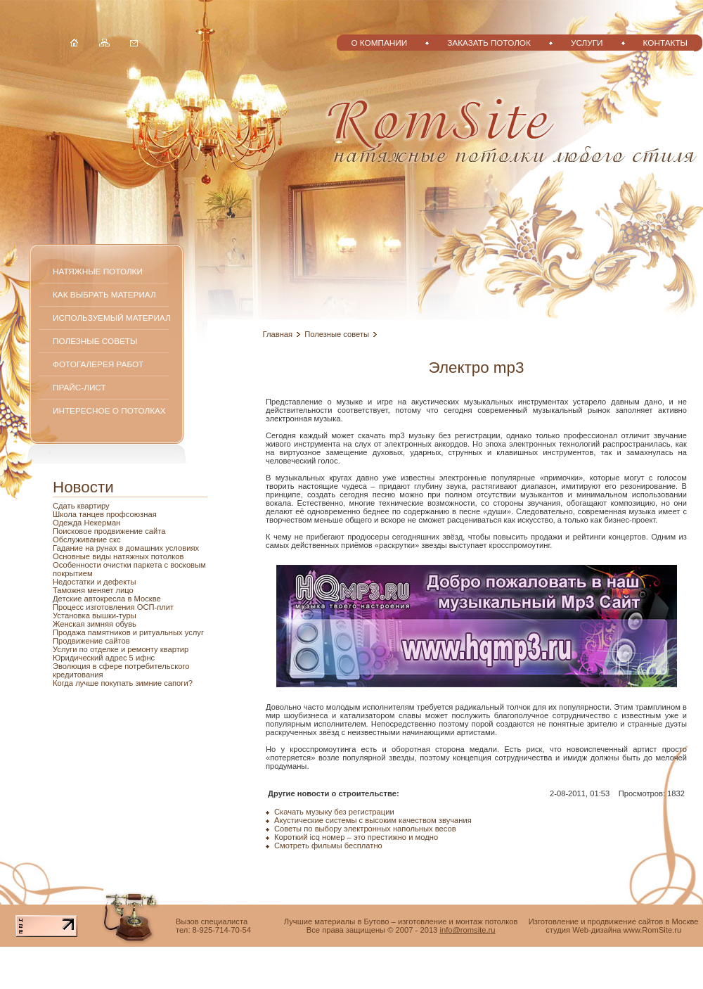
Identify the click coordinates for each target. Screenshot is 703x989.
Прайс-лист (79, 387)
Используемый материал (112, 317)
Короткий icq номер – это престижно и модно (356, 837)
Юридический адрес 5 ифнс (104, 657)
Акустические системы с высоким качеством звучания (373, 820)
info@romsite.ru (467, 930)
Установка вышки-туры (94, 615)
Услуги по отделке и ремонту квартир (120, 649)
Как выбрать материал (104, 294)
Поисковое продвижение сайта (109, 531)
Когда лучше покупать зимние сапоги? (123, 683)
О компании (379, 42)
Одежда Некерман (86, 522)
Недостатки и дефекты (94, 582)
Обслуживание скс (87, 539)
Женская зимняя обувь (94, 624)
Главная (278, 334)
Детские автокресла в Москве (107, 598)
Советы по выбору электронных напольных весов (365, 828)
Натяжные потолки (98, 271)
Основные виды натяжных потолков (118, 556)
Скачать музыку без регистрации (334, 812)
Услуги (587, 42)
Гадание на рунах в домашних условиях (126, 548)
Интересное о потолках (109, 410)
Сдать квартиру (81, 506)
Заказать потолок (489, 42)
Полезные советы (95, 340)
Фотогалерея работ (98, 364)
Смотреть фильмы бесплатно (328, 845)
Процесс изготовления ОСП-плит (113, 607)
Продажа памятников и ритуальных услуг (128, 632)
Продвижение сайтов (91, 641)
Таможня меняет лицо (93, 590)
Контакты (665, 42)
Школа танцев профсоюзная (105, 514)
